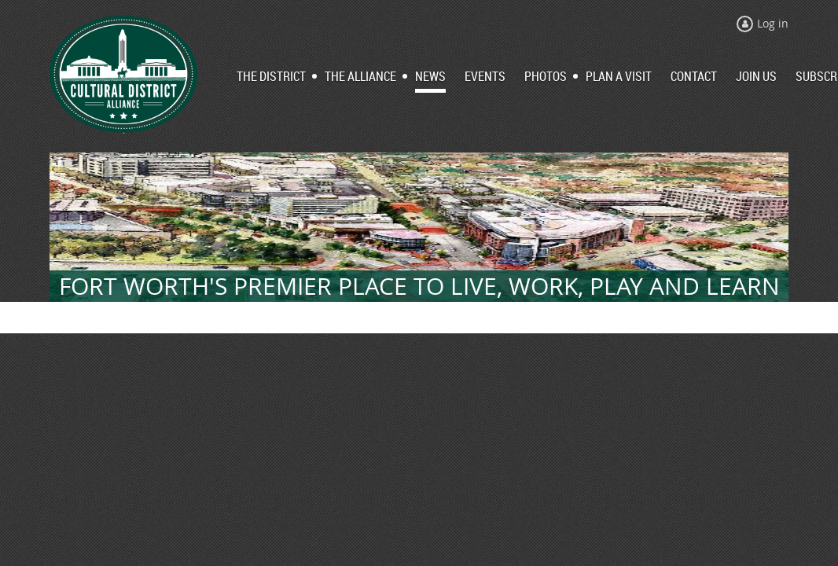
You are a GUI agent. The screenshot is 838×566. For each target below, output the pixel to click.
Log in (772, 23)
